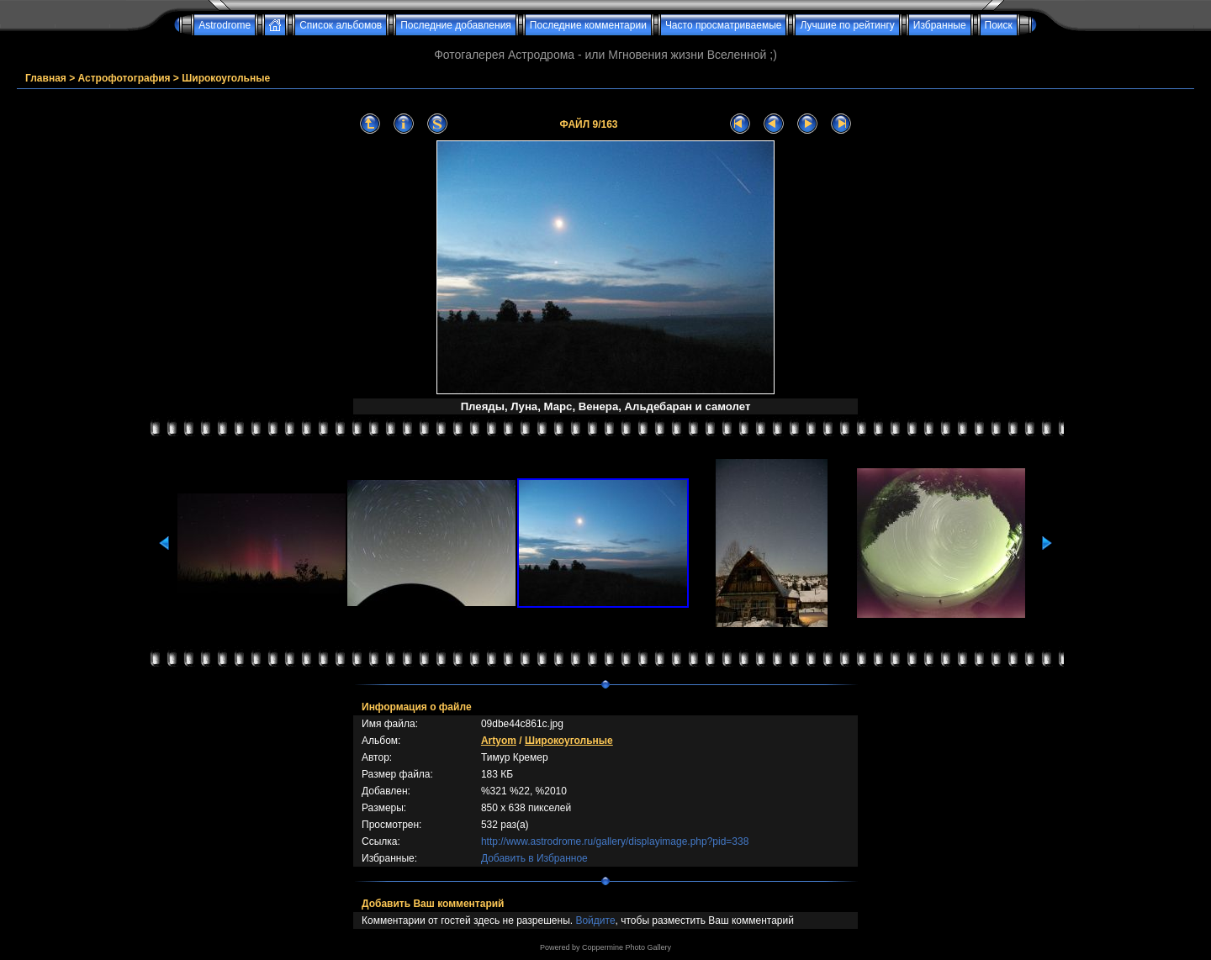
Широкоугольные (226, 78)
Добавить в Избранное (534, 858)
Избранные (939, 25)
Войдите (595, 920)
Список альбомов (340, 25)
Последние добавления (455, 25)
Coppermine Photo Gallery (626, 947)
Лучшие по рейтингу (847, 25)
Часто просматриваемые (723, 25)
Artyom (498, 740)
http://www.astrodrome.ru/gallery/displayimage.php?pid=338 (615, 841)
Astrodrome (224, 25)
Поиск (999, 25)
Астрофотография (124, 78)
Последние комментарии (588, 25)
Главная (45, 78)
